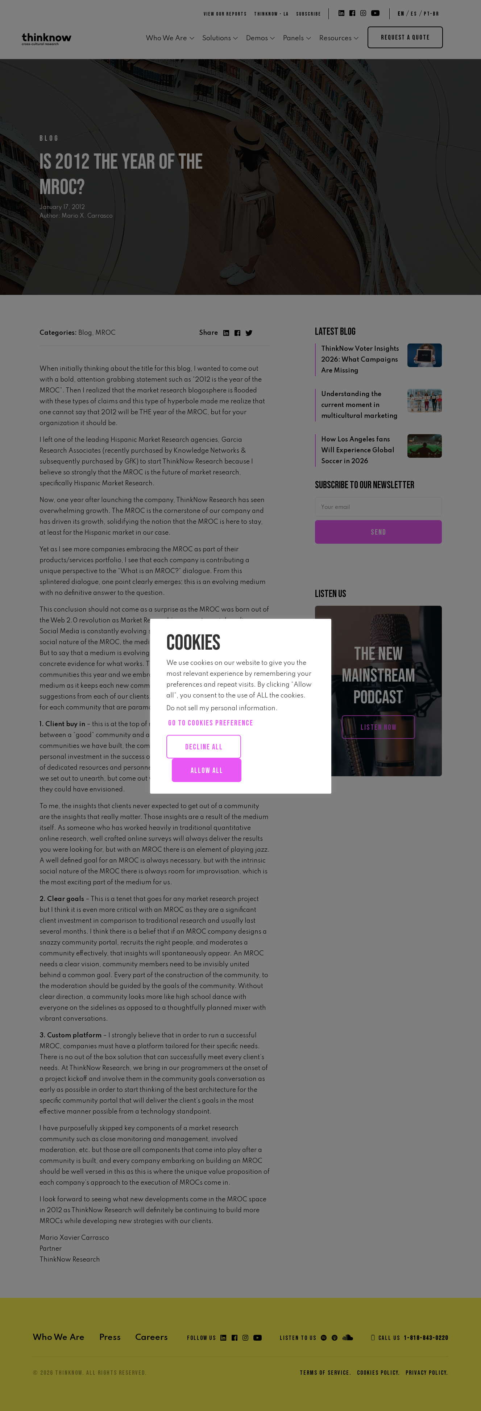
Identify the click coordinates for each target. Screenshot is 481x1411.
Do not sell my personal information (220, 708)
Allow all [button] (207, 770)
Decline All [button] (204, 747)
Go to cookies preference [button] (210, 723)
